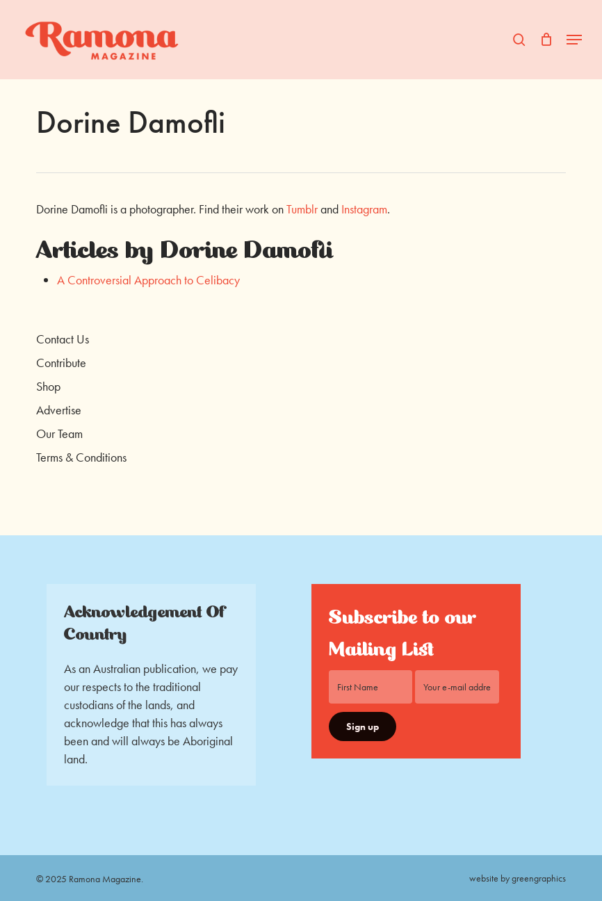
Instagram (364, 209)
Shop (48, 386)
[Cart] (546, 39)
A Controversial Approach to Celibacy (148, 280)
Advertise (58, 410)
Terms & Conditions (81, 457)
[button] (574, 40)
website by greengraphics (517, 878)
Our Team (59, 433)
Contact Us (62, 339)
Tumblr (303, 209)
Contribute (61, 363)
